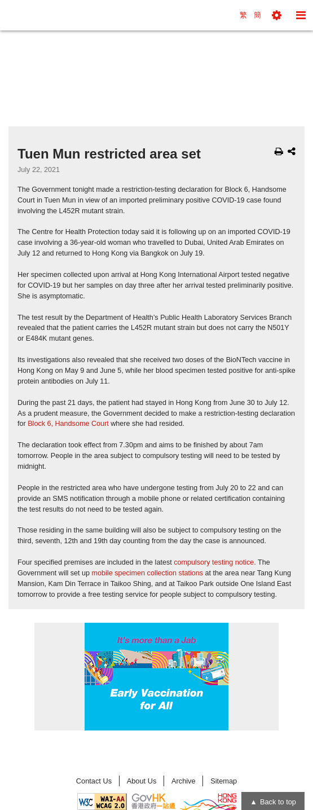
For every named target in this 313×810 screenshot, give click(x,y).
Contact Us (94, 781)
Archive (183, 781)
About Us (142, 781)
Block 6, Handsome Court (68, 424)
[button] (276, 15)
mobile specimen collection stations (147, 573)
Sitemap (223, 781)
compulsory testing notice (214, 562)
